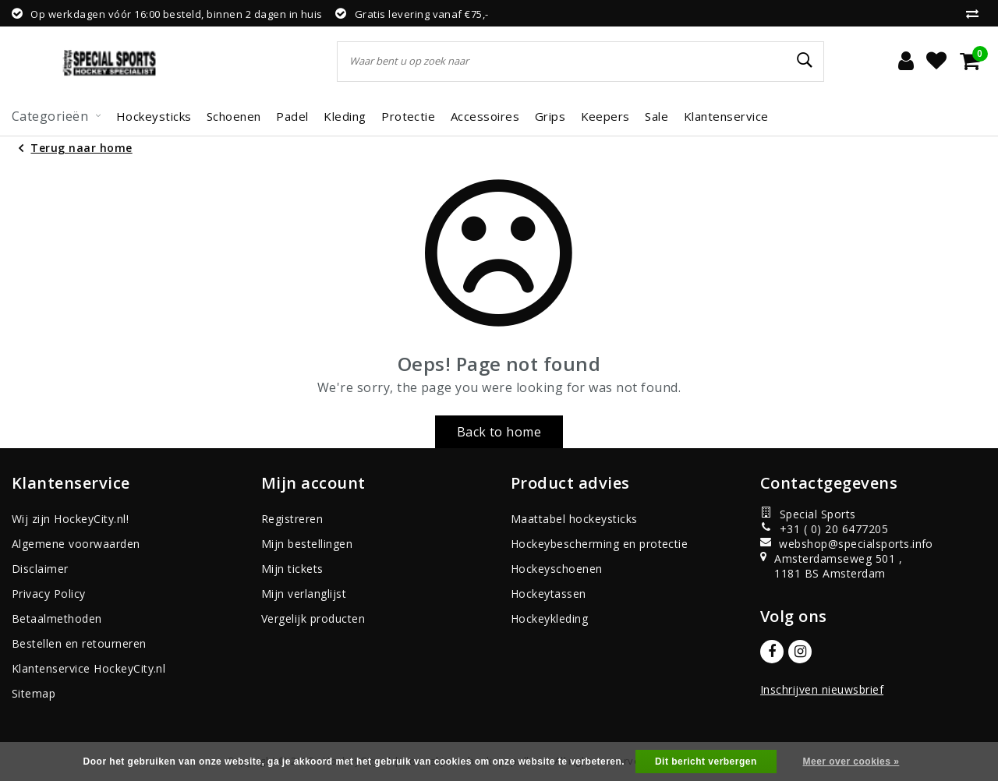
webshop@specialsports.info (831, 543)
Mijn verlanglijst (303, 593)
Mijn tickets (292, 568)
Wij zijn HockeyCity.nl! (70, 518)
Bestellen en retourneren (79, 643)
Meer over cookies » (851, 761)
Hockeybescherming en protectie (599, 543)
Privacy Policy (49, 593)
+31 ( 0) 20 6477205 (824, 528)
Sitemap (33, 693)
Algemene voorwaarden (76, 543)
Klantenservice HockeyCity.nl (88, 668)
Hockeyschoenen (557, 568)
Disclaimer (40, 568)
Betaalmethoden (57, 618)
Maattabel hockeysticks (574, 518)
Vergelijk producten (313, 618)
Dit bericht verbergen (706, 761)
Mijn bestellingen (306, 543)
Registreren (292, 518)
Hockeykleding (549, 618)
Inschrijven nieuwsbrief (821, 689)
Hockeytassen (548, 593)
